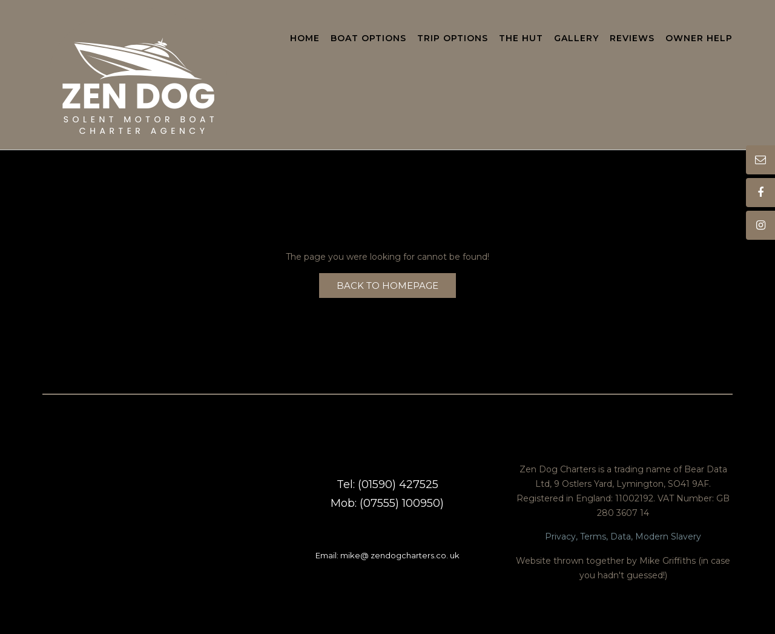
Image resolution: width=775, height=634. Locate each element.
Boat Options (368, 39)
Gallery (576, 39)
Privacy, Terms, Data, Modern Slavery (623, 536)
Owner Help (699, 39)
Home (305, 39)
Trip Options (452, 39)
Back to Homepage (387, 285)
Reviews (632, 39)
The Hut (521, 39)
